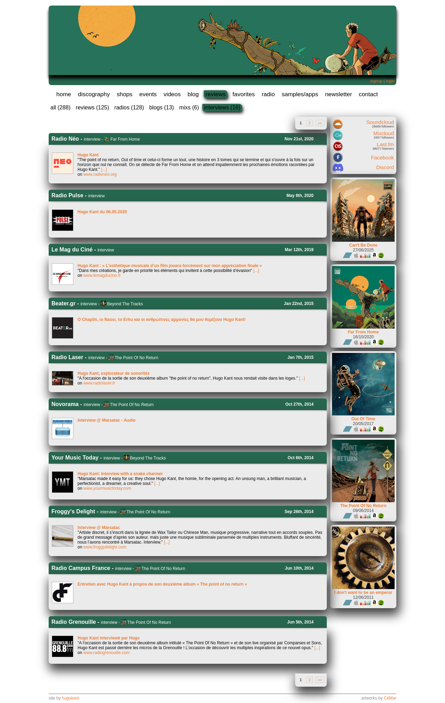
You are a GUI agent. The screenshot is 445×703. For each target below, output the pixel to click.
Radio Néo (65, 139)
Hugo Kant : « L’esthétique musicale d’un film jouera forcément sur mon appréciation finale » (170, 265)
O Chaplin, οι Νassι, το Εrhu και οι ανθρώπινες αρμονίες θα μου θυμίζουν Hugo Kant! (162, 319)
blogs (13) (161, 107)
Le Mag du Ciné (71, 250)
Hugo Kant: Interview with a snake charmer (120, 473)
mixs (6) (189, 107)
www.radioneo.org (100, 174)
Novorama (65, 404)
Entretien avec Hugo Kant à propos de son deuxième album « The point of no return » (162, 584)
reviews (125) (92, 107)
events (148, 94)
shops (124, 94)
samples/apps (300, 94)
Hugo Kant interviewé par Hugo (109, 638)
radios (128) (129, 107)
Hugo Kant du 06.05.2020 (102, 211)
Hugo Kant (88, 154)
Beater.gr (63, 303)
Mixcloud (383, 133)
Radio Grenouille (73, 622)
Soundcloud (380, 122)
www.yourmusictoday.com (107, 488)
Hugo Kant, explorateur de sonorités (113, 373)
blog (193, 94)
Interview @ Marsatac (99, 527)
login (390, 80)
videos (172, 94)
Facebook (382, 157)
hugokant (70, 698)
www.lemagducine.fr (102, 275)
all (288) (60, 107)
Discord (385, 167)
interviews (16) (222, 107)
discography (94, 94)
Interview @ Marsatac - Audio (107, 420)
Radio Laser (67, 357)
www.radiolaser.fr (99, 383)
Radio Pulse (67, 195)
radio (268, 94)
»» (320, 123)
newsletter (338, 94)
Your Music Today (74, 458)
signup (376, 80)
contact (368, 94)
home (63, 94)
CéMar (390, 698)
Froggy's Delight (73, 511)
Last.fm (385, 144)
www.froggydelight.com (104, 547)
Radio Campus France (80, 568)
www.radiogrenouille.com (106, 652)
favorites (244, 94)
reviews (215, 94)
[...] (104, 169)
